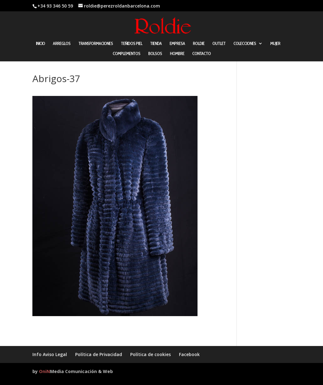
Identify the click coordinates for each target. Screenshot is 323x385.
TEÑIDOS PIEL (131, 43)
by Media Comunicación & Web (72, 371)
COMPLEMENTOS (126, 53)
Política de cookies (150, 354)
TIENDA (156, 43)
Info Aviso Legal (49, 354)
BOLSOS (155, 53)
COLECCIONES (244, 43)
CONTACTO (201, 53)
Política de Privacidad (98, 354)
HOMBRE (177, 53)
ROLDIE (198, 43)
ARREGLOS (61, 43)
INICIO (40, 43)
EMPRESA (177, 43)
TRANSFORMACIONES (95, 43)
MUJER (275, 43)
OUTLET (219, 43)
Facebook (189, 354)
